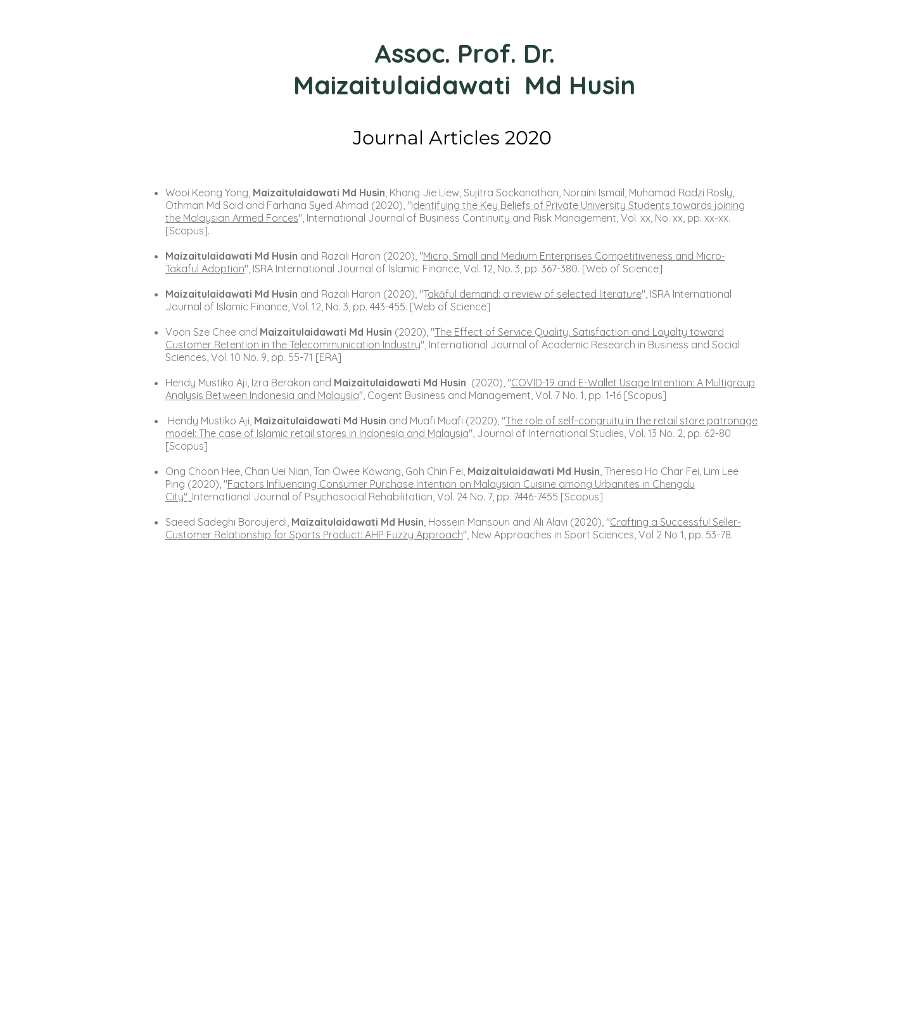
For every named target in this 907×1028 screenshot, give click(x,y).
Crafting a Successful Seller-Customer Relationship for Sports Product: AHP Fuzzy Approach (453, 528)
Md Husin (579, 85)
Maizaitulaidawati (405, 85)
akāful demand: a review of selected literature (535, 294)
